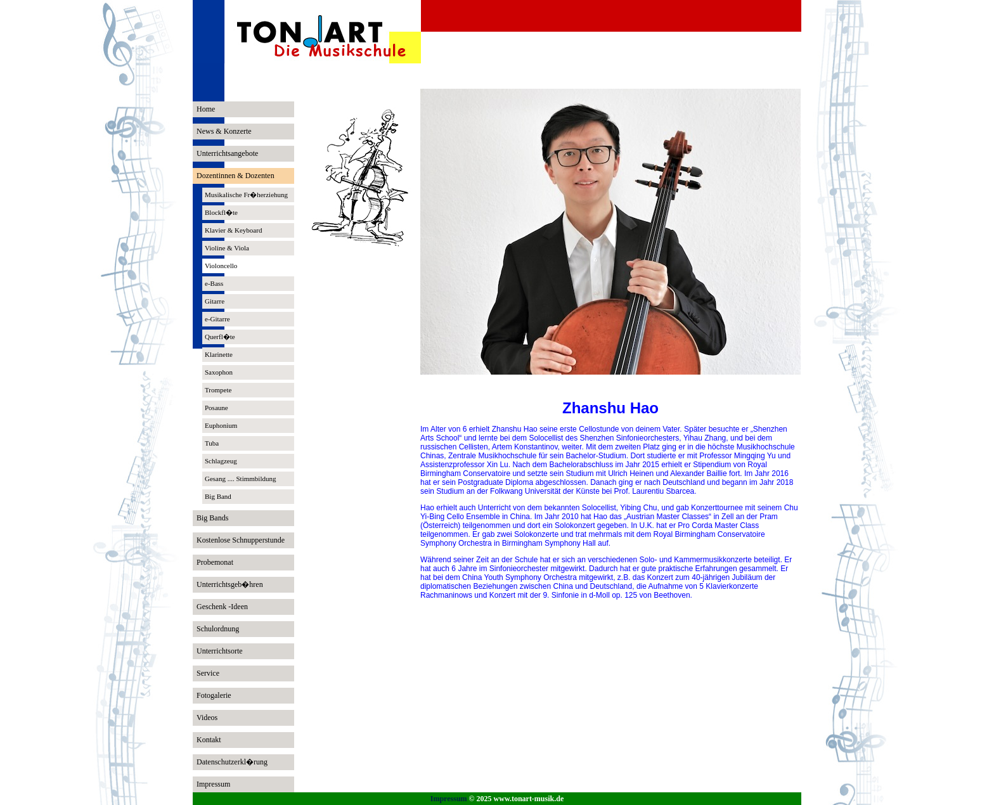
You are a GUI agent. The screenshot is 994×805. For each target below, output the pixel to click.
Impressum (448, 798)
